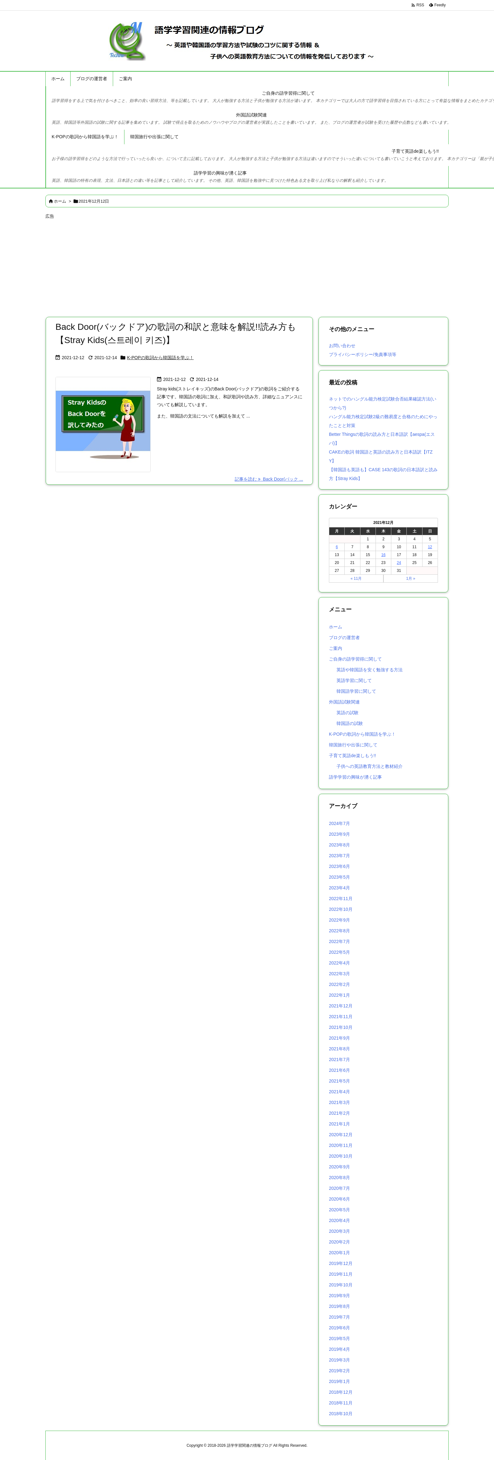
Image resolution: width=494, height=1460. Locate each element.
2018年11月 (341, 1402)
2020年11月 (341, 1145)
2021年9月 (339, 1038)
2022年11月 (341, 898)
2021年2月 (339, 1113)
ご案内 (335, 648)
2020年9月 (339, 1166)
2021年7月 (339, 1059)
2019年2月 (339, 1370)
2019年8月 (339, 1306)
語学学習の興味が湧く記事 (355, 777)
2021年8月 (339, 1048)
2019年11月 (341, 1274)
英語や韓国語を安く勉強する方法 (369, 669)
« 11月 (356, 578)
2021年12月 (341, 1005)
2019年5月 (339, 1338)
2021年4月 (339, 1091)
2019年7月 (339, 1317)
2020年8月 (339, 1177)
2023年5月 (339, 877)
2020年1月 (339, 1252)
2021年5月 (339, 1080)
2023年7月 (339, 855)
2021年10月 (341, 1027)
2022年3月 (339, 973)
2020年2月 (339, 1241)
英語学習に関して (354, 680)
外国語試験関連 (344, 701)
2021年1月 (339, 1123)
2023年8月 (339, 844)
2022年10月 (341, 909)
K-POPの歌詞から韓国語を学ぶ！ (160, 357)
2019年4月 (339, 1349)
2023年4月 (339, 887)
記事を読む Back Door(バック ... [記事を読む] (269, 479)
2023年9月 (339, 834)
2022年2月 (339, 984)
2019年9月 (339, 1295)
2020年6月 (339, 1199)
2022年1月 (339, 995)
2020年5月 (339, 1209)
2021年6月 (339, 1070)
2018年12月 (341, 1392)
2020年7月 (339, 1188)
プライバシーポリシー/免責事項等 (362, 354)
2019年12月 (341, 1263)
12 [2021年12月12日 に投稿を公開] (430, 547)
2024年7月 (339, 823)
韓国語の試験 (349, 723)
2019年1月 (339, 1381)
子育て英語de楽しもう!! (352, 755)
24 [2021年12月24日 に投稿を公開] (399, 563)
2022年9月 (339, 920)
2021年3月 (339, 1102)
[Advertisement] (234, 265)
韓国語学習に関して (356, 691)
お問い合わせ (342, 345)
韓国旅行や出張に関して (353, 744)
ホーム (60, 201)
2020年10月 (341, 1156)
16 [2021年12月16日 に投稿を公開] (383, 555)
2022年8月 (339, 930)
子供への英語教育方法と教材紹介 (369, 766)
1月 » (410, 578)
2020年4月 (339, 1220)
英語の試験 (347, 712)
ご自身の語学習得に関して (355, 659)
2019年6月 (339, 1327)
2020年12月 (341, 1134)
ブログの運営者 (344, 637)
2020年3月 (339, 1231)
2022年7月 (339, 941)
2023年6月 (339, 866)
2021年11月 (341, 1016)
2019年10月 (341, 1284)
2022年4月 (339, 962)
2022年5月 (339, 952)
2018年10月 (341, 1413)
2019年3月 (339, 1359)
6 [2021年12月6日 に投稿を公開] (337, 547)
